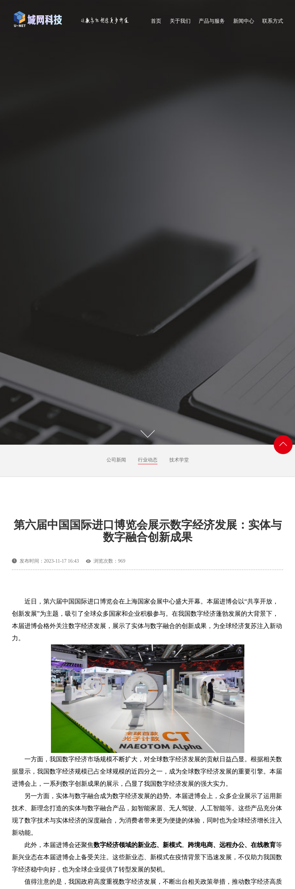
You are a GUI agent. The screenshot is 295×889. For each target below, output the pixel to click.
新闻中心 (243, 23)
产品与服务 (212, 23)
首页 (156, 23)
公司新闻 (116, 460)
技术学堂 (179, 460)
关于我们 (180, 23)
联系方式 (272, 23)
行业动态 (147, 460)
